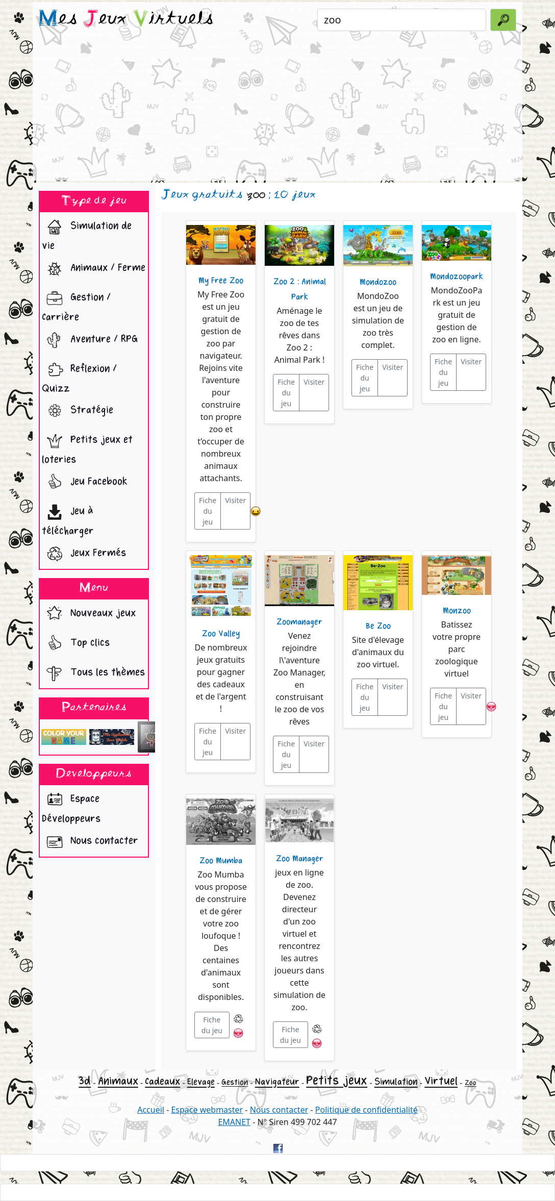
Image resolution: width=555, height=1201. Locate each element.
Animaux (118, 1081)
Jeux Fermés (84, 554)
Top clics (76, 644)
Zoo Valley (221, 633)
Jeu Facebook (85, 482)
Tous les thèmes (93, 673)
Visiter (235, 500)
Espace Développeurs (71, 806)
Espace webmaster (207, 1109)
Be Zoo (378, 626)
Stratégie (77, 411)
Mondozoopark (456, 276)
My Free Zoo (220, 280)
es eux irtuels (126, 19)
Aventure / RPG (90, 340)
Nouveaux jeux (89, 614)
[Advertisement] (277, 109)
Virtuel (441, 1081)
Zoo (470, 1083)
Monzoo (457, 610)
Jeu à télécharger (68, 518)
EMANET (234, 1122)
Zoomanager (299, 622)
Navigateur (277, 1081)
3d (85, 1080)
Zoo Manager (299, 858)
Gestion (234, 1082)
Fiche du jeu (207, 511)
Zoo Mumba (220, 860)
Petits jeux (336, 1080)
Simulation (396, 1081)
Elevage (201, 1082)
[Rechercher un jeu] (401, 20)
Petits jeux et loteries (87, 447)
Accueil (150, 1109)
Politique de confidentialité (366, 1109)
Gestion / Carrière (76, 304)
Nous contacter (90, 842)
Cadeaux (162, 1081)
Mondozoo (378, 282)
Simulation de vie (87, 233)
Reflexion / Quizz (79, 376)
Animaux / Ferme (93, 269)
